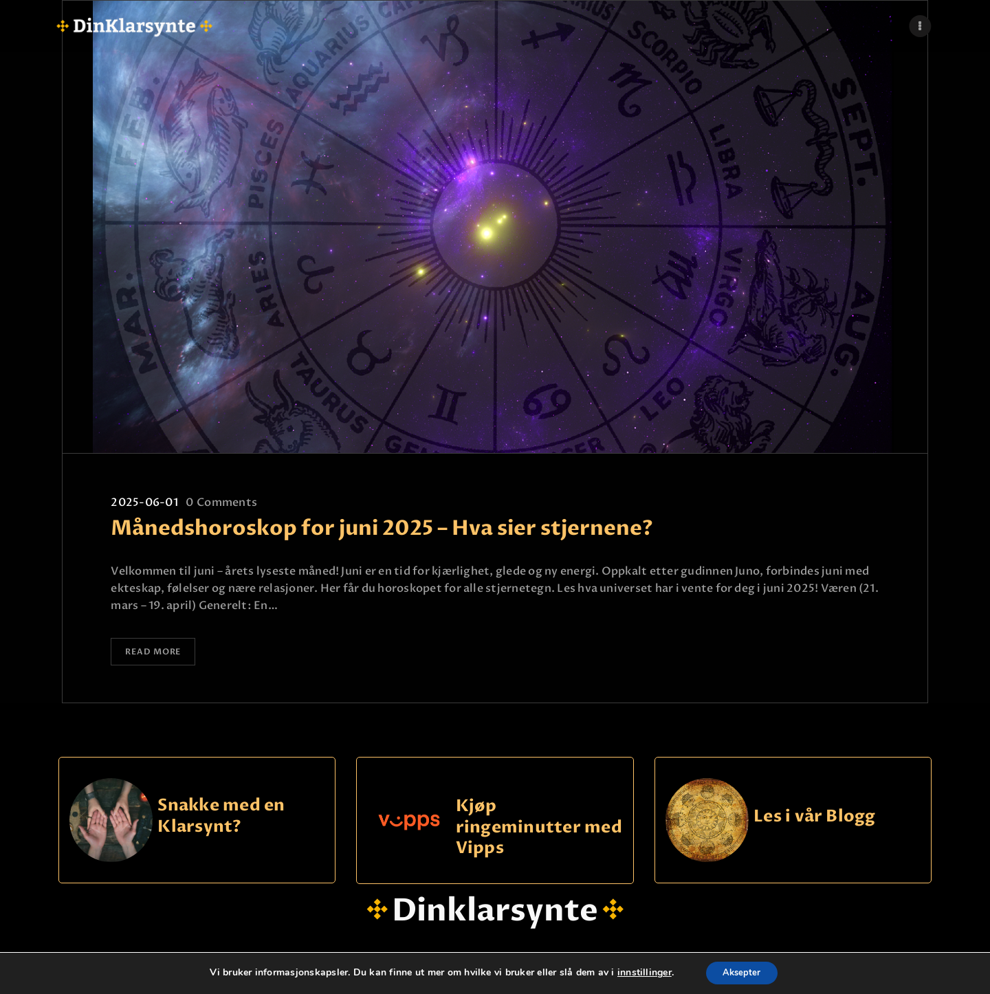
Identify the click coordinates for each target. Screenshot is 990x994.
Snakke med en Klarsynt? (221, 819)
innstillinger (640, 973)
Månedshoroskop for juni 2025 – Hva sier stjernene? (382, 528)
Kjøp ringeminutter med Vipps (539, 829)
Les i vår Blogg (815, 819)
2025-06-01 (144, 502)
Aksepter (742, 972)
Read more (160, 654)
